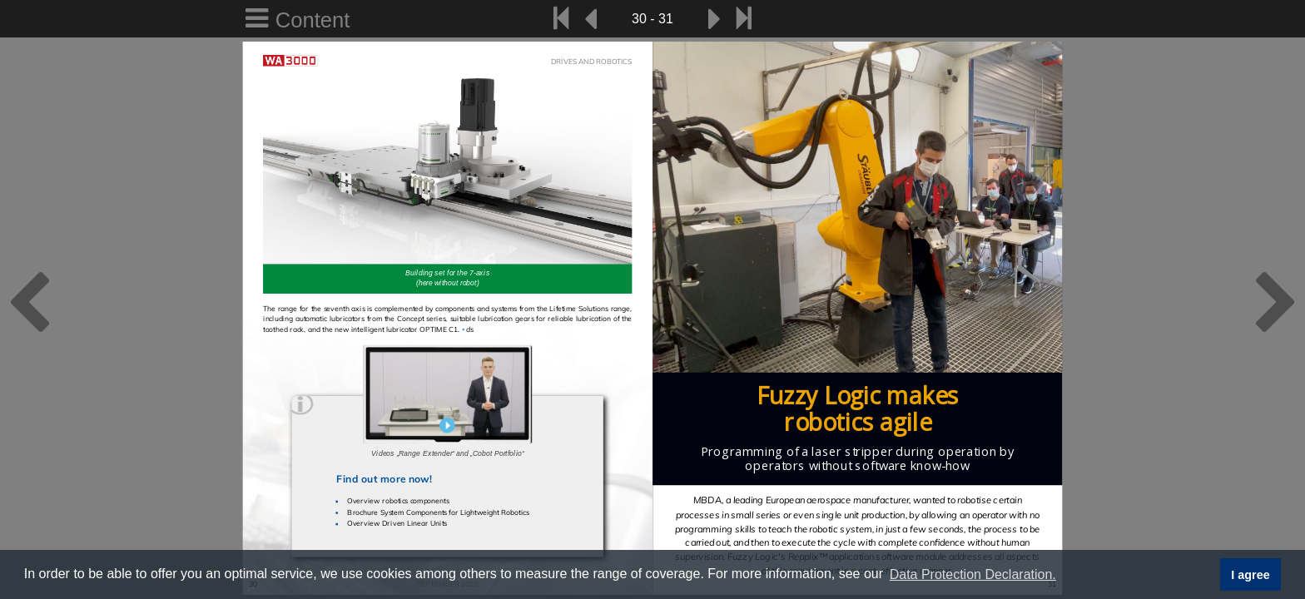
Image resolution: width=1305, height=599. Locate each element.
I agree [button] (1250, 575)
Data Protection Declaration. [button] (973, 574)
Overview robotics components (398, 501)
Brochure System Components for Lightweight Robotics (437, 512)
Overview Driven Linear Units (396, 522)
